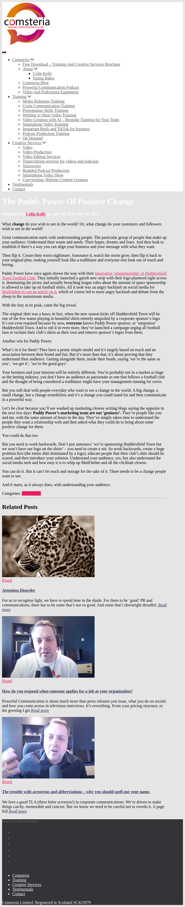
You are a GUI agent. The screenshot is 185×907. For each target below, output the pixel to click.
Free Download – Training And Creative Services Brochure (71, 64)
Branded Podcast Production (46, 170)
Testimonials (22, 184)
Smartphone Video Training (45, 124)
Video (27, 147)
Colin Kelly (42, 73)
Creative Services (29, 143)
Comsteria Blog (36, 83)
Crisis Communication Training (49, 106)
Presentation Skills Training (45, 110)
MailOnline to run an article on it (29, 292)
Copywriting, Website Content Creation (55, 180)
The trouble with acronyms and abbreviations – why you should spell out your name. (76, 792)
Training (21, 96)
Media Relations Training (44, 101)
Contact (18, 189)
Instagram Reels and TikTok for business (56, 129)
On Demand (33, 138)
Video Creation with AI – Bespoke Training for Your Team (71, 119)
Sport (36, 493)
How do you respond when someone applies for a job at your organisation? (67, 691)
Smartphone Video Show (43, 175)
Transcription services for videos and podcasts (61, 161)
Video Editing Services (41, 156)
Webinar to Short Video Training (49, 115)
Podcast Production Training (46, 133)
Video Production (37, 152)
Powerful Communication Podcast (51, 87)
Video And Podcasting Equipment (50, 92)
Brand (27, 493)
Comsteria (23, 59)
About (30, 69)
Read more (39, 710)
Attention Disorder (18, 590)
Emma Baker (43, 78)
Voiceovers (32, 166)
